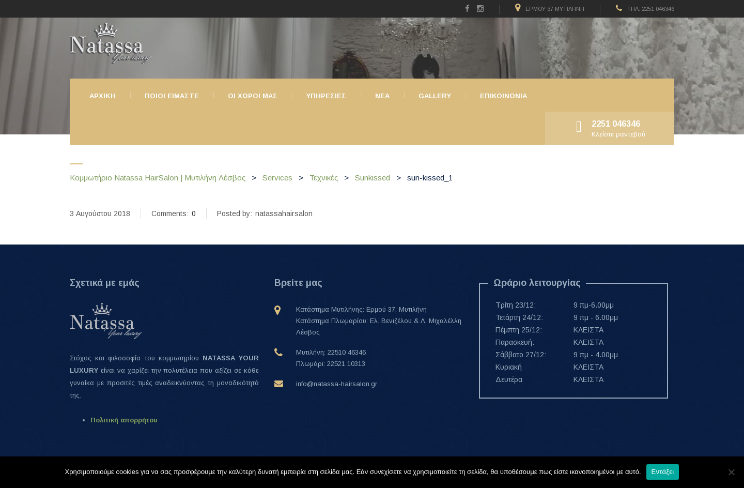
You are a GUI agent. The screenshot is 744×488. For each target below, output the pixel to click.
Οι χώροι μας (252, 96)
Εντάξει (663, 472)
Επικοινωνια (503, 96)
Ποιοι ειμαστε (172, 96)
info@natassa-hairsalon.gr (336, 384)
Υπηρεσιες (326, 96)
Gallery (435, 96)
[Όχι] (731, 472)
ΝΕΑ (382, 96)
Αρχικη (102, 96)
